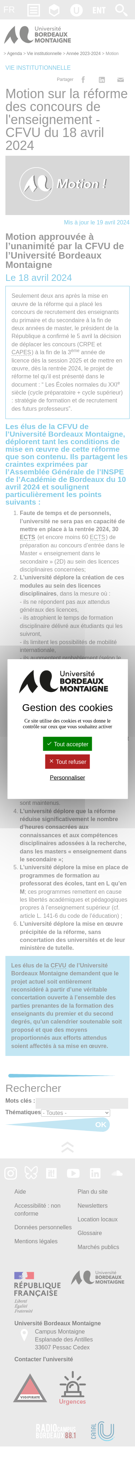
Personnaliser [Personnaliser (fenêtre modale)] (67, 777)
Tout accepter (67, 744)
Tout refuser (67, 762)
